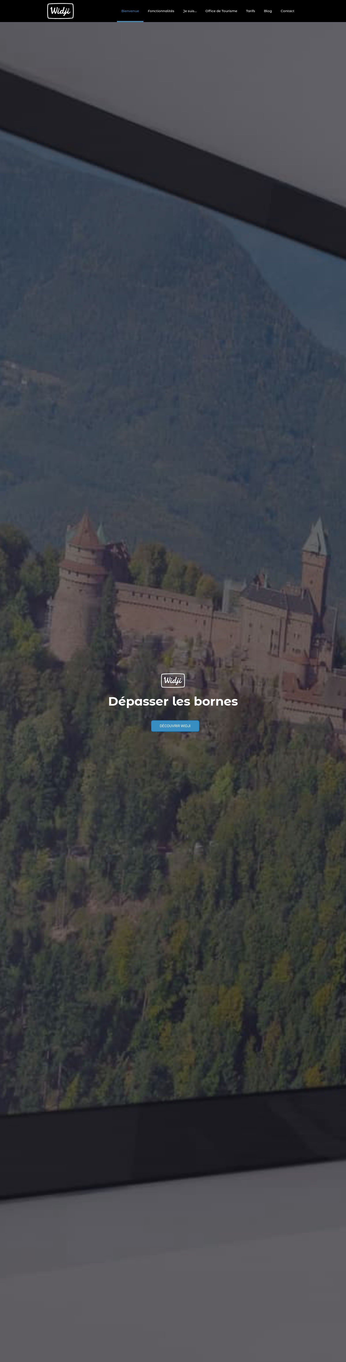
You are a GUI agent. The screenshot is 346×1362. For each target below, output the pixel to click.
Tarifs (250, 11)
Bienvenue (130, 11)
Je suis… (190, 11)
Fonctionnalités (161, 11)
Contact (287, 11)
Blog (268, 11)
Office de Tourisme (221, 11)
